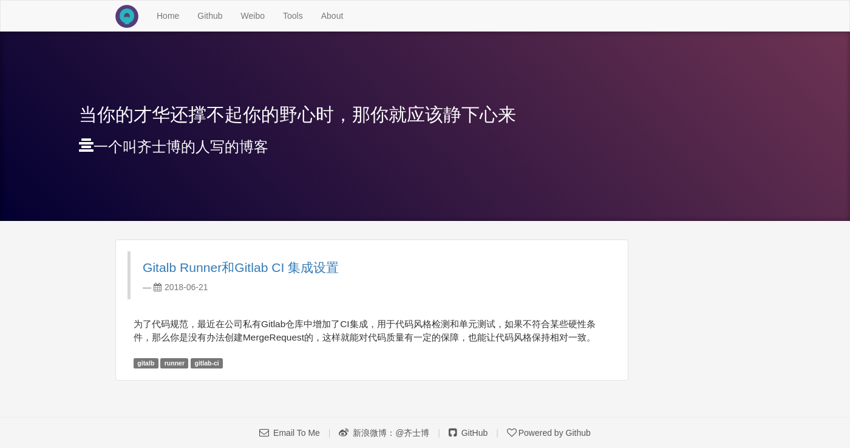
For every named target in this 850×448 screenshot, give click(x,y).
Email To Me (289, 433)
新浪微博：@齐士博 (384, 433)
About (332, 16)
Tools (293, 16)
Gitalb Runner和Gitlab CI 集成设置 (241, 267)
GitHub (468, 433)
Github (209, 16)
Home (172, 15)
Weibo (253, 16)
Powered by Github (549, 433)
